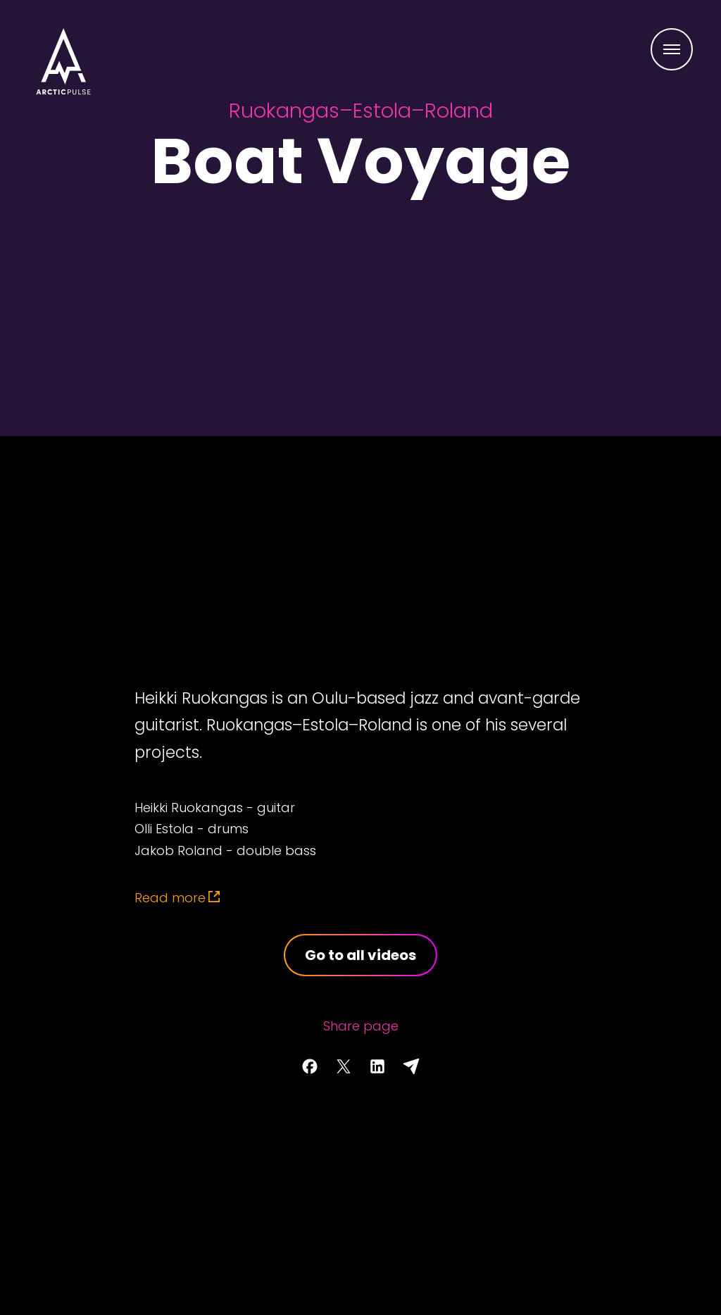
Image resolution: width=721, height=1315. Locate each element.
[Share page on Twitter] (343, 1066)
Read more (170, 897)
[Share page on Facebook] (309, 1066)
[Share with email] (411, 1066)
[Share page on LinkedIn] (377, 1066)
